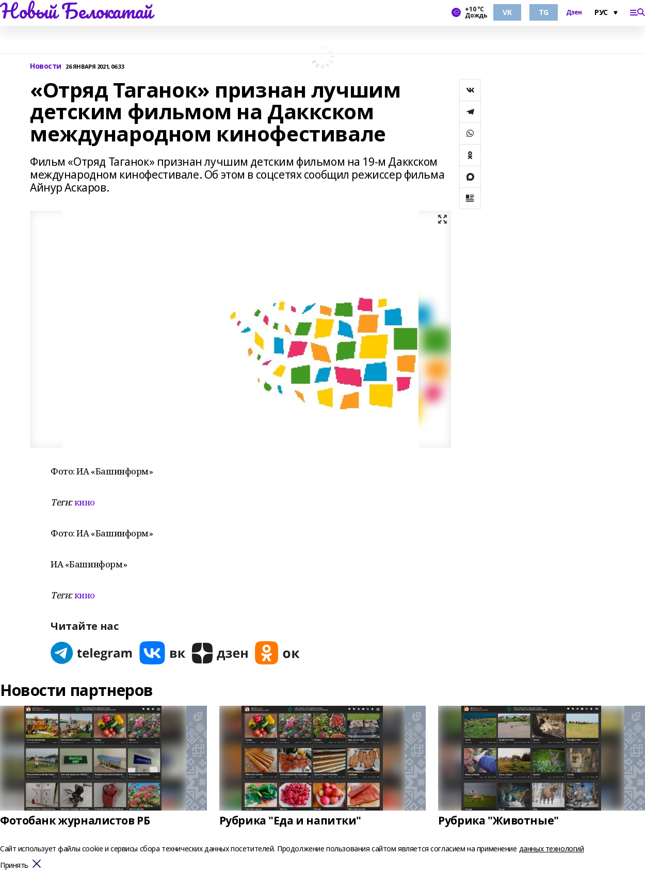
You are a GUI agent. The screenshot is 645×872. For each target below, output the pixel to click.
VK (507, 12)
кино (84, 502)
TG (544, 12)
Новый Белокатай (76, 11)
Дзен (574, 12)
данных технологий (551, 848)
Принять (14, 865)
